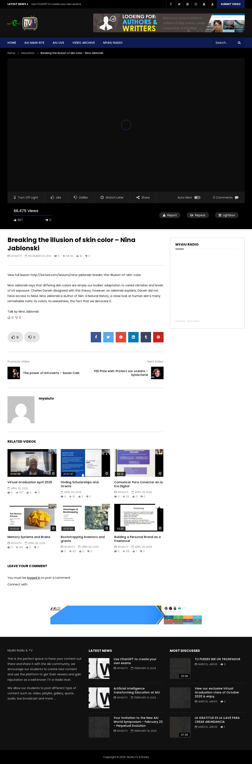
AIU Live (58, 43)
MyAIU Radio (193, 321)
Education (27, 53)
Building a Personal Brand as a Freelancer (137, 539)
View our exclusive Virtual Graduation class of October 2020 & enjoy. (217, 692)
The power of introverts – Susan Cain (51, 373)
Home (11, 43)
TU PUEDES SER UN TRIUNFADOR (217, 659)
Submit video (231, 4)
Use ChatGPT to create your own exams (56, 4)
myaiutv (16, 256)
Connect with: (17, 584)
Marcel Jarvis (207, 664)
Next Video (155, 361)
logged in (33, 578)
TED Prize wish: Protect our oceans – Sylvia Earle (121, 373)
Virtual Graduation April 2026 (29, 482)
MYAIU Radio (113, 43)
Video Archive (83, 43)
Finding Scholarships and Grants (80, 484)
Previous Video (18, 361)
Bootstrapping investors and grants (83, 539)
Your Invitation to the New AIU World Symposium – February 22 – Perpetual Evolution (138, 722)
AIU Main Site (34, 43)
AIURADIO (180, 321)
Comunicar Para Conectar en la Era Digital (138, 484)
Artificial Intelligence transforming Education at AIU (137, 690)
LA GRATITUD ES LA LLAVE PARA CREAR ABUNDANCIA (217, 720)
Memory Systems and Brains (28, 537)
